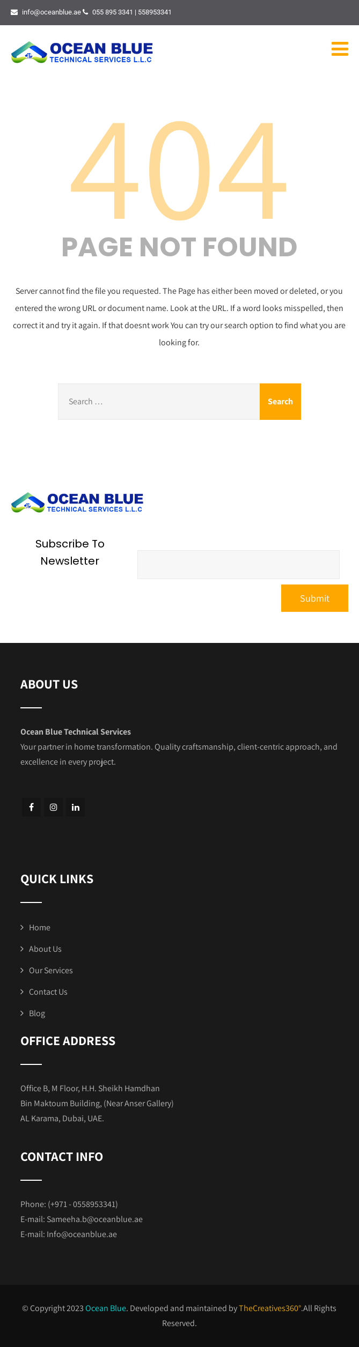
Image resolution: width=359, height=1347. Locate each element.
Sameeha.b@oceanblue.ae (95, 1219)
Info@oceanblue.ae (82, 1234)
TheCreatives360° (270, 1308)
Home (39, 927)
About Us (45, 948)
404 (179, 163)
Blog (37, 1013)
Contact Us (48, 991)
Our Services (51, 970)
